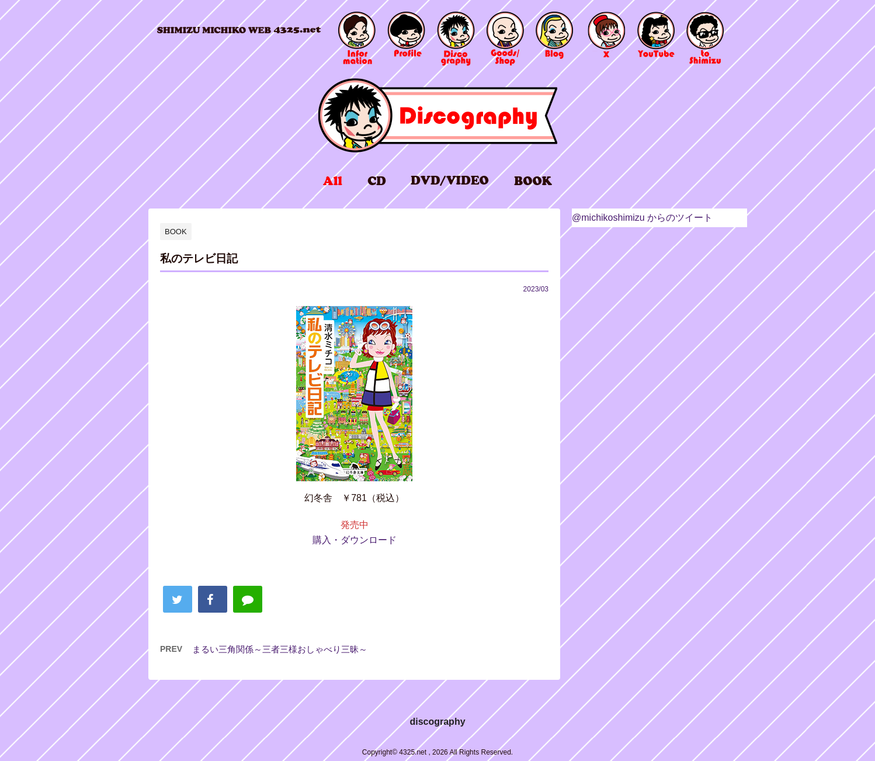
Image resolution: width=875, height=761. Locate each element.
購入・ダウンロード (354, 540)
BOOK (533, 180)
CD (376, 180)
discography (438, 115)
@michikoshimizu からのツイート (642, 218)
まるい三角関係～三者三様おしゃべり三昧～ (279, 649)
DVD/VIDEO (450, 181)
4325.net (239, 30)
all (332, 180)
